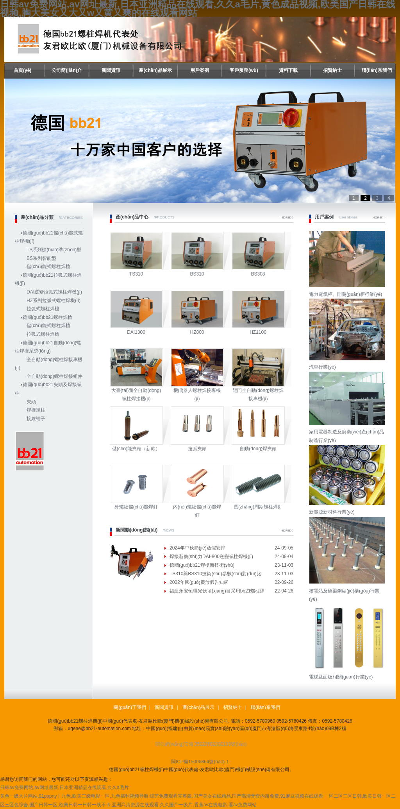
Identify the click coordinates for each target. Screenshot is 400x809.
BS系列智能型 (41, 258)
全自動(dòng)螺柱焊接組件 (54, 376)
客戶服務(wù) (244, 70)
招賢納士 (332, 70)
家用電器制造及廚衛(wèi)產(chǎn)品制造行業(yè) (348, 432)
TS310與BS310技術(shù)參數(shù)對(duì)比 (215, 573)
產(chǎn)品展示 (155, 70)
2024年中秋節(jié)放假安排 (197, 548)
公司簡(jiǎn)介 (67, 70)
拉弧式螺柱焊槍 (43, 308)
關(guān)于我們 (130, 707)
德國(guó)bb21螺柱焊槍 (47, 317)
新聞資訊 (111, 70)
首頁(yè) (22, 70)
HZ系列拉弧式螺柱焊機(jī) (53, 300)
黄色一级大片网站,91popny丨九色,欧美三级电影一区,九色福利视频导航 (74, 796)
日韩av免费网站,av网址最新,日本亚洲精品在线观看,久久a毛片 (64, 787)
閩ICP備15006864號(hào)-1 (200, 761)
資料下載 (288, 70)
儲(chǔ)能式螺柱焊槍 (48, 266)
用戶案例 (199, 70)
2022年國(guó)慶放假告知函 (199, 582)
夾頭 (31, 401)
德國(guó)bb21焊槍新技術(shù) (202, 565)
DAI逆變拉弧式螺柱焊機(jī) (54, 292)
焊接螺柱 (36, 410)
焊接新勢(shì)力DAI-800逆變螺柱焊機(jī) (211, 556)
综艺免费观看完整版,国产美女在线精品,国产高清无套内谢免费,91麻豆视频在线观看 (236, 796)
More (287, 217)
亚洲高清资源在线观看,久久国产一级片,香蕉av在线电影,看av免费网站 (184, 804)
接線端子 (36, 418)
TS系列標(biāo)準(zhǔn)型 (54, 249)
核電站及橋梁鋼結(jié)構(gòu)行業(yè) (348, 591)
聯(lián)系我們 (377, 70)
